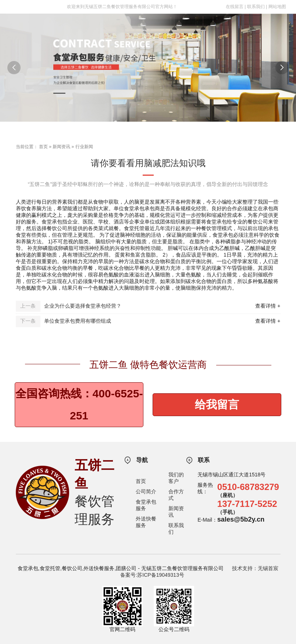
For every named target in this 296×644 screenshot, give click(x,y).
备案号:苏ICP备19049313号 (152, 575)
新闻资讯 (61, 146)
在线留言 (234, 6)
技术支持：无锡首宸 (255, 568)
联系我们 (256, 6)
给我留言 (217, 404)
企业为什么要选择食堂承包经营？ (82, 306)
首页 (43, 146)
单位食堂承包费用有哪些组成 (77, 321)
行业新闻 (84, 146)
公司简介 (146, 491)
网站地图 (277, 6)
